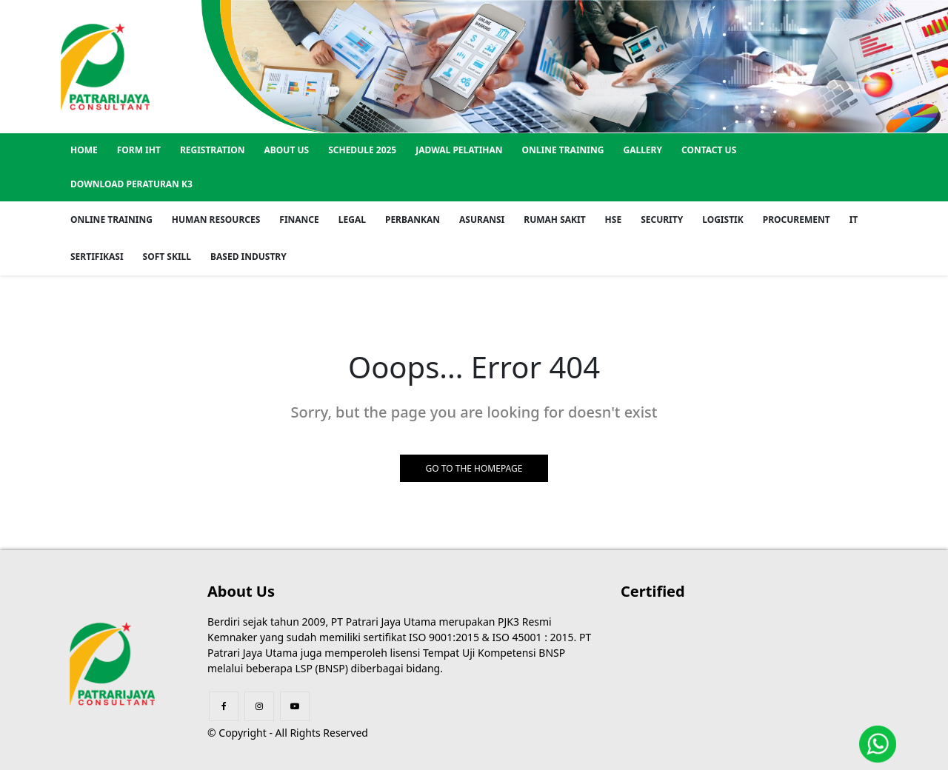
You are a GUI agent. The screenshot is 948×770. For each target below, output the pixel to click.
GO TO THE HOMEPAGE (474, 468)
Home (84, 150)
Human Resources (216, 219)
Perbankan (412, 219)
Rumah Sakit (554, 219)
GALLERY (642, 150)
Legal (352, 219)
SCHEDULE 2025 (362, 150)
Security (662, 219)
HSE (613, 219)
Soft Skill (167, 256)
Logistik (723, 219)
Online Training (563, 150)
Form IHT (139, 150)
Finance (299, 219)
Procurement (796, 219)
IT (853, 219)
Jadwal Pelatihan (458, 150)
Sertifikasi (97, 256)
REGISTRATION (212, 150)
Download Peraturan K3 (131, 184)
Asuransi (481, 219)
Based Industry (248, 256)
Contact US (708, 150)
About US (287, 150)
